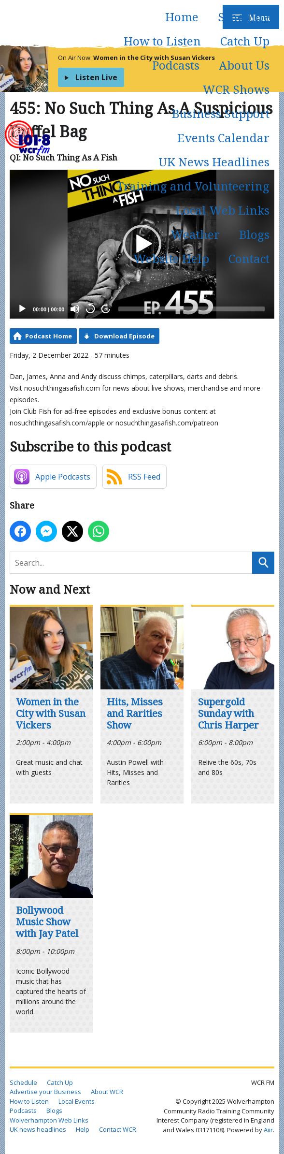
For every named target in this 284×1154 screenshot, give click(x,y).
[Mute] (75, 309)
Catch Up (245, 41)
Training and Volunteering (193, 186)
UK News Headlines (214, 162)
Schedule (244, 17)
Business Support (221, 113)
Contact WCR (117, 1129)
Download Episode (124, 336)
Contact (249, 258)
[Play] (22, 309)
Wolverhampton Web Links (49, 1120)
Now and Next (50, 589)
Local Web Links (223, 210)
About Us (244, 65)
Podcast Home (48, 336)
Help (82, 1129)
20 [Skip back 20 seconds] (90, 309)
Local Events (76, 1101)
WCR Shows (236, 89)
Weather (195, 234)
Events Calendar (223, 138)
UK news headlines (38, 1129)
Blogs (254, 234)
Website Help (171, 258)
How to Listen (162, 41)
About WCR (107, 1091)
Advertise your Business (45, 1091)
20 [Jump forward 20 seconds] (106, 309)
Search (263, 563)
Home (182, 17)
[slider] (191, 309)
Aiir (268, 1129)
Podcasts (175, 65)
